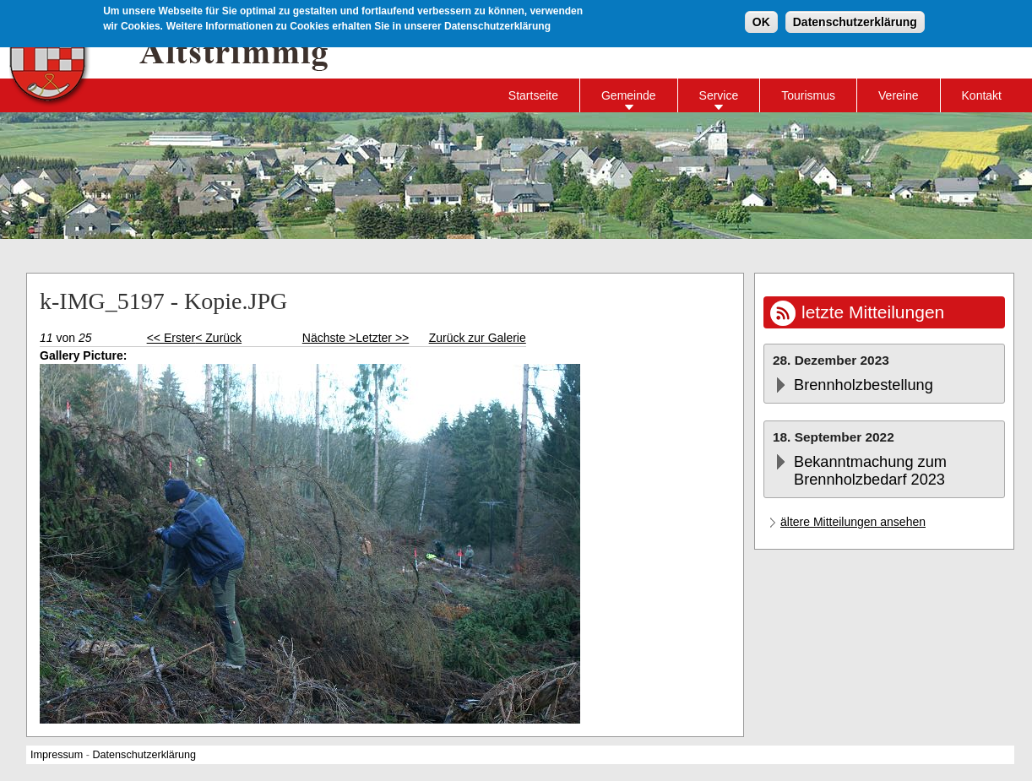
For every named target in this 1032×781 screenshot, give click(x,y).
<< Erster (171, 337)
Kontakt (982, 95)
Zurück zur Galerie (477, 337)
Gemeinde (628, 95)
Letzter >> (382, 337)
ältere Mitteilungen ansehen (853, 522)
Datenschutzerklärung (855, 21)
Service (719, 95)
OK (761, 21)
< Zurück (218, 337)
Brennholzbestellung (863, 385)
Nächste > (329, 337)
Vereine (898, 95)
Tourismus (808, 95)
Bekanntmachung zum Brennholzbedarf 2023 (870, 470)
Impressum (56, 755)
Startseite (533, 95)
